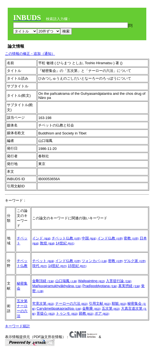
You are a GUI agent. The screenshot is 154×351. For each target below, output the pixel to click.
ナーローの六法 (22, 311)
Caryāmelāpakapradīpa (59, 308)
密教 (131, 238)
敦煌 (47, 243)
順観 (119, 303)
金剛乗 (91, 308)
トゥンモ (67, 313)
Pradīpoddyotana (99, 286)
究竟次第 (43, 303)
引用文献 (100, 303)
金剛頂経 (43, 281)
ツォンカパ (94, 261)
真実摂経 (129, 286)
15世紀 (77, 266)
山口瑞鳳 (66, 281)
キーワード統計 (17, 326)
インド (41, 238)
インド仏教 (110, 238)
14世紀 (65, 243)
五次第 (22, 301)
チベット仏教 (66, 238)
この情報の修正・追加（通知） (30, 54)
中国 (89, 238)
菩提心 (46, 313)
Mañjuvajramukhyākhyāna (56, 286)
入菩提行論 (118, 281)
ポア (102, 313)
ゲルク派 (135, 261)
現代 (39, 266)
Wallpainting (91, 281)
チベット (43, 261)
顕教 (86, 313)
